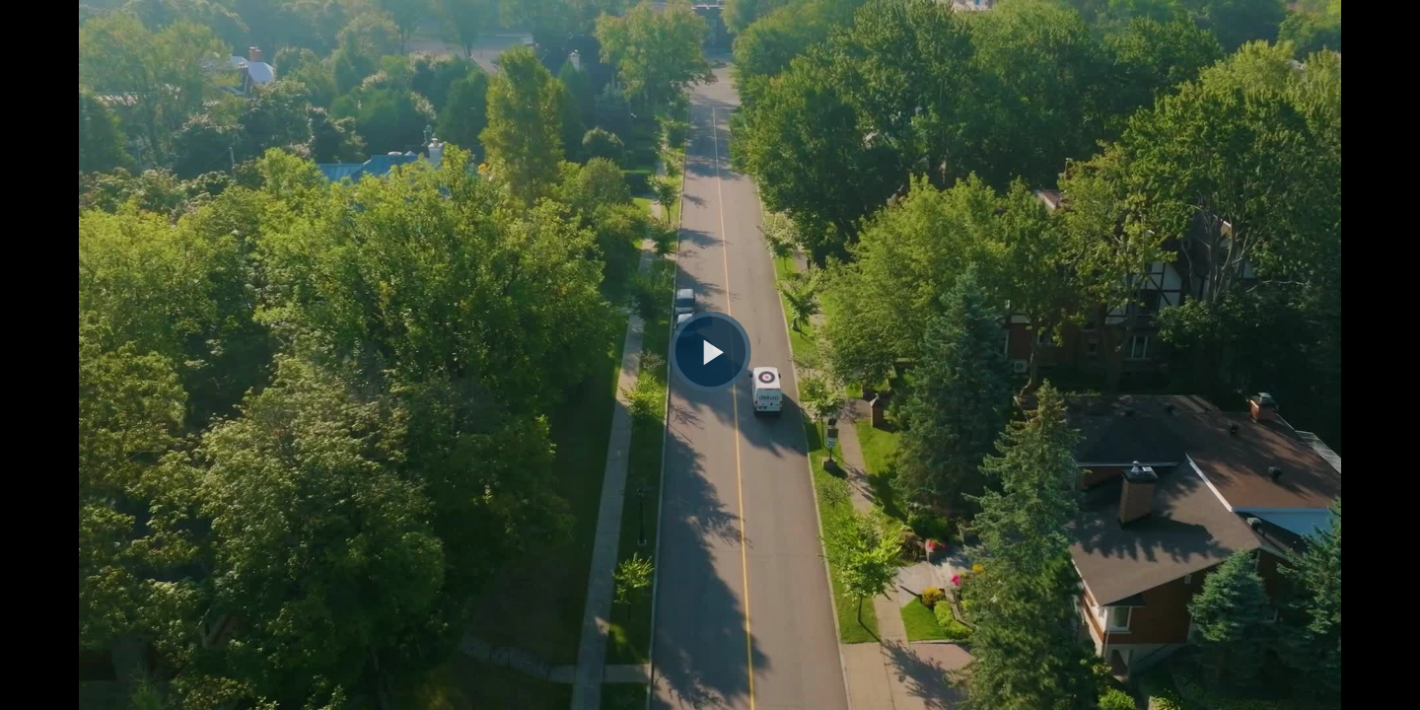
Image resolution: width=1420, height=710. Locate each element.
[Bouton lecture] (710, 351)
